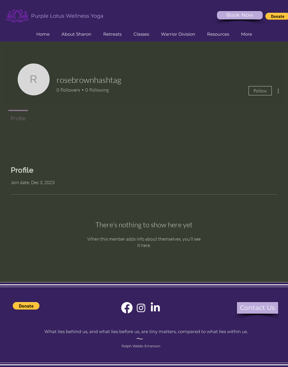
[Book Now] (240, 15)
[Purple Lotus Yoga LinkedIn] (155, 307)
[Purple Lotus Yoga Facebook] (127, 307)
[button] (141, 34)
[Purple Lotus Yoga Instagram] (141, 307)
